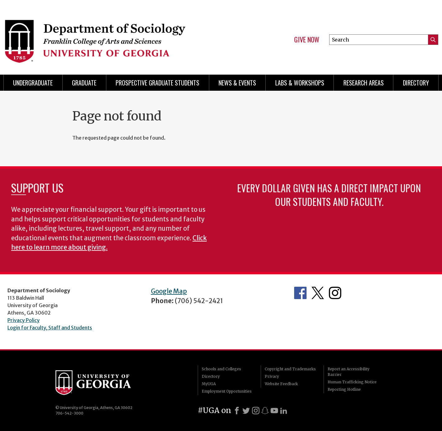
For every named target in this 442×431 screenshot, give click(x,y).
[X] (246, 410)
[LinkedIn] (283, 410)
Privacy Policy (23, 320)
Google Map (169, 291)
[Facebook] (237, 410)
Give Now (306, 39)
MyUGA (209, 383)
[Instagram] (255, 410)
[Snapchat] (265, 410)
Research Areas (363, 82)
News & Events (237, 82)
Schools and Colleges (221, 369)
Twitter (318, 293)
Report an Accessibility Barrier (348, 372)
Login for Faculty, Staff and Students (49, 327)
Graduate (84, 82)
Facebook (300, 293)
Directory (416, 82)
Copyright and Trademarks (290, 369)
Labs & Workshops (299, 82)
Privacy (272, 376)
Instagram (335, 293)
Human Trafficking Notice (352, 382)
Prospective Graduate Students (157, 82)
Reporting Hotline (344, 389)
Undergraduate (33, 82)
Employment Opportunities (227, 391)
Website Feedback (281, 383)
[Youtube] (274, 410)
